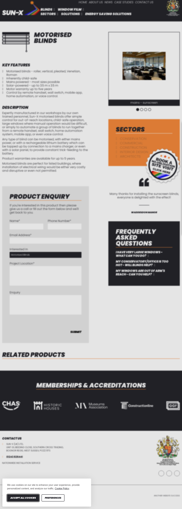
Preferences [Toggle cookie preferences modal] (53, 498)
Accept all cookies (23, 498)
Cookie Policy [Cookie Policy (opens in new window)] (62, 488)
